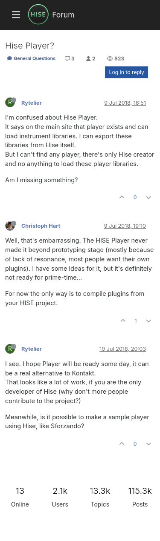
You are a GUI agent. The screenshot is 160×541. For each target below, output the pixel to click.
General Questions (31, 58)
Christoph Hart (40, 226)
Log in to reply (126, 72)
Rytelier (31, 103)
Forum (63, 14)
